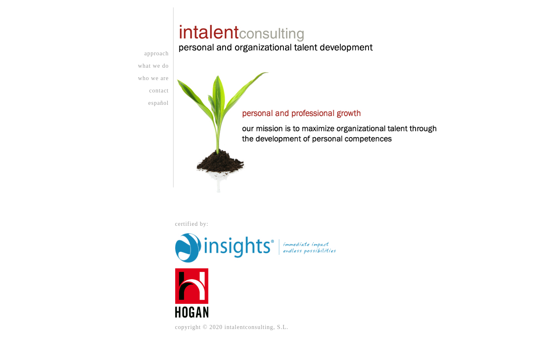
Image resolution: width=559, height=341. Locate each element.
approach (156, 53)
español (158, 103)
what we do (153, 66)
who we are (153, 78)
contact (159, 91)
